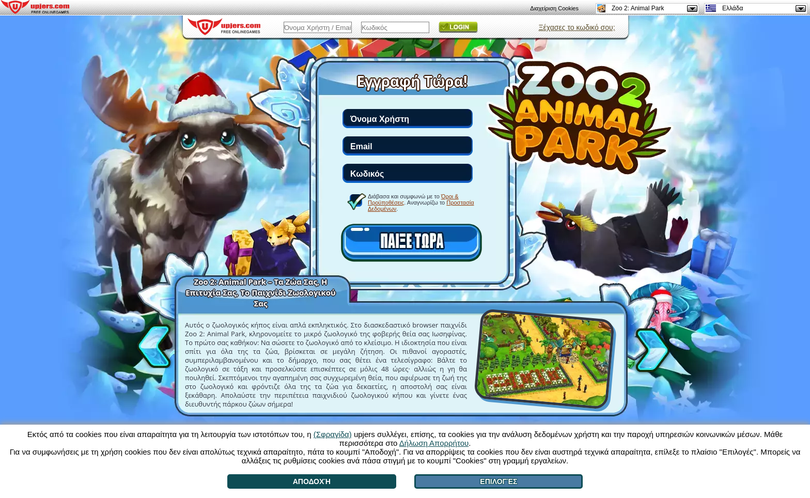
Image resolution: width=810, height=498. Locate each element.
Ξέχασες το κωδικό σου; (576, 27)
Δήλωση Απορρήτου (434, 443)
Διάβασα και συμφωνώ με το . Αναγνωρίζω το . (421, 202)
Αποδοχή (312, 481)
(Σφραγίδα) (333, 434)
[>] (650, 352)
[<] (156, 344)
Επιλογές (498, 481)
